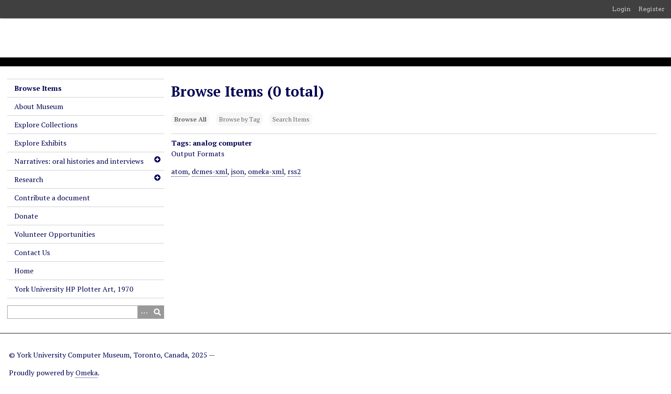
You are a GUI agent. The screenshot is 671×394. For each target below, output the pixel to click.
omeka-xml (266, 171)
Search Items (290, 119)
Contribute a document (52, 198)
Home (23, 271)
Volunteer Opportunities (54, 234)
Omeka (86, 373)
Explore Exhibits (40, 143)
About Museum (38, 106)
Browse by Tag (239, 119)
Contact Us (32, 252)
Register (651, 8)
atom (179, 171)
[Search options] (144, 312)
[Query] (85, 312)
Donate (26, 216)
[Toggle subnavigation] (157, 159)
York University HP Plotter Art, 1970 (73, 289)
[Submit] (157, 312)
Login (621, 8)
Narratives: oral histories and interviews (79, 161)
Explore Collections (46, 125)
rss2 (294, 171)
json (237, 171)
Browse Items (38, 88)
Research (28, 179)
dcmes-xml (209, 171)
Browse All (190, 119)
